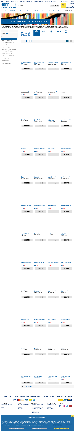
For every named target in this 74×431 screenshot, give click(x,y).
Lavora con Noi (52, 1)
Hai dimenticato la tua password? (8, 405)
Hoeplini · (16, 396)
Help (73, 6)
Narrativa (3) (4, 44)
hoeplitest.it (50, 407)
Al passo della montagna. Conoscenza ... (38, 177)
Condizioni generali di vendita (38, 405)
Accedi (72, 1)
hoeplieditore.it (50, 405)
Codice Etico (34, 411)
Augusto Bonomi (24, 290)
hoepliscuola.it (50, 408)
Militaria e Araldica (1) (7, 53)
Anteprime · (45, 396)
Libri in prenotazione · (33, 396)
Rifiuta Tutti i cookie (39, 428)
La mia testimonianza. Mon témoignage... (25, 348)
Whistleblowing (35, 412)
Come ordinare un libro (23, 404)
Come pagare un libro (23, 405)
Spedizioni (20, 407)
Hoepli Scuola (29, 1)
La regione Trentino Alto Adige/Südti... (52, 177)
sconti (58, 11)
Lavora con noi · (61, 396)
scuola (12, 11)
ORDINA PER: (8, 31)
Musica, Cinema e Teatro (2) (8, 45)
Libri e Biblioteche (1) (6, 63)
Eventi (46, 1)
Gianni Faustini (50, 233)
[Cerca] (63, 5)
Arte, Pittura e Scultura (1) (8, 55)
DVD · (10, 396)
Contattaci (20, 408)
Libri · (6, 396)
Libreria (2, 1)
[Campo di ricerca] (35, 6)
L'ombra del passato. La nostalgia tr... (52, 320)
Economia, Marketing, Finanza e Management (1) (9, 50)
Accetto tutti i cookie (61, 428)
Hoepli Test (22, 1)
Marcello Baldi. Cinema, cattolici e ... (25, 320)
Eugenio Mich (23, 148)
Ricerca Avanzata (70, 7)
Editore (7, 1)
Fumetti (28, 11)
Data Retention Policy (36, 409)
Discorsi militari (37, 233)
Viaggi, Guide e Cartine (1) (7, 51)
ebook (35, 11)
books (20, 11)
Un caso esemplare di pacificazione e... (51, 148)
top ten (51, 11)
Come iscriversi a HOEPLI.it (6, 404)
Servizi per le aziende (38, 1)
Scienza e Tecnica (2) (6, 47)
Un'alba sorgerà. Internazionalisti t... (51, 120)
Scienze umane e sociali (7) (8, 42)
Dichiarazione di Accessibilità (38, 413)
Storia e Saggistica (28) (7, 40)
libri (4, 11)
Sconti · (52, 396)
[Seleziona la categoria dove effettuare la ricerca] (54, 6)
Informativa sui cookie (37, 408)
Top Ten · (23, 396)
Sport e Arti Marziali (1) (7, 56)
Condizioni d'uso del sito (37, 404)
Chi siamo (72, 3)
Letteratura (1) (5, 58)
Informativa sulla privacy (37, 407)
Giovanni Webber (24, 119)
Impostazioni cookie (16, 428)
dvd (43, 11)
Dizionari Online (14, 1)
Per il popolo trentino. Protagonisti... (38, 291)
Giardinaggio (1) (5, 60)
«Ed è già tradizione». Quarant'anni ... (38, 377)
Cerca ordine (65, 1)
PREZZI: (5, 33)
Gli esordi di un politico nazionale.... (65, 291)
